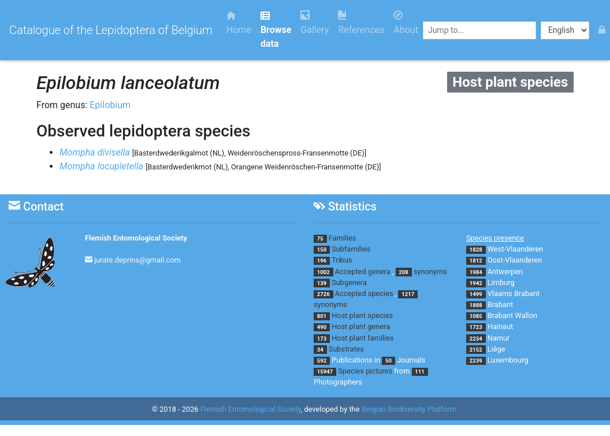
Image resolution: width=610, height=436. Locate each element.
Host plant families (362, 338)
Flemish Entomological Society (136, 238)
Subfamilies (351, 249)
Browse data (276, 29)
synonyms (430, 271)
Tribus (342, 260)
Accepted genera (362, 271)
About (405, 22)
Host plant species (362, 315)
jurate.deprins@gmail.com (137, 260)
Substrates (346, 349)
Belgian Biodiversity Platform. (410, 409)
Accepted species (364, 293)
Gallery (314, 22)
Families (342, 238)
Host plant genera (361, 326)
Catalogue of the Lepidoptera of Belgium (111, 30)
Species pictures (365, 371)
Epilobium (110, 104)
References (361, 22)
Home (238, 22)
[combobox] (479, 30)
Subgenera (349, 282)
